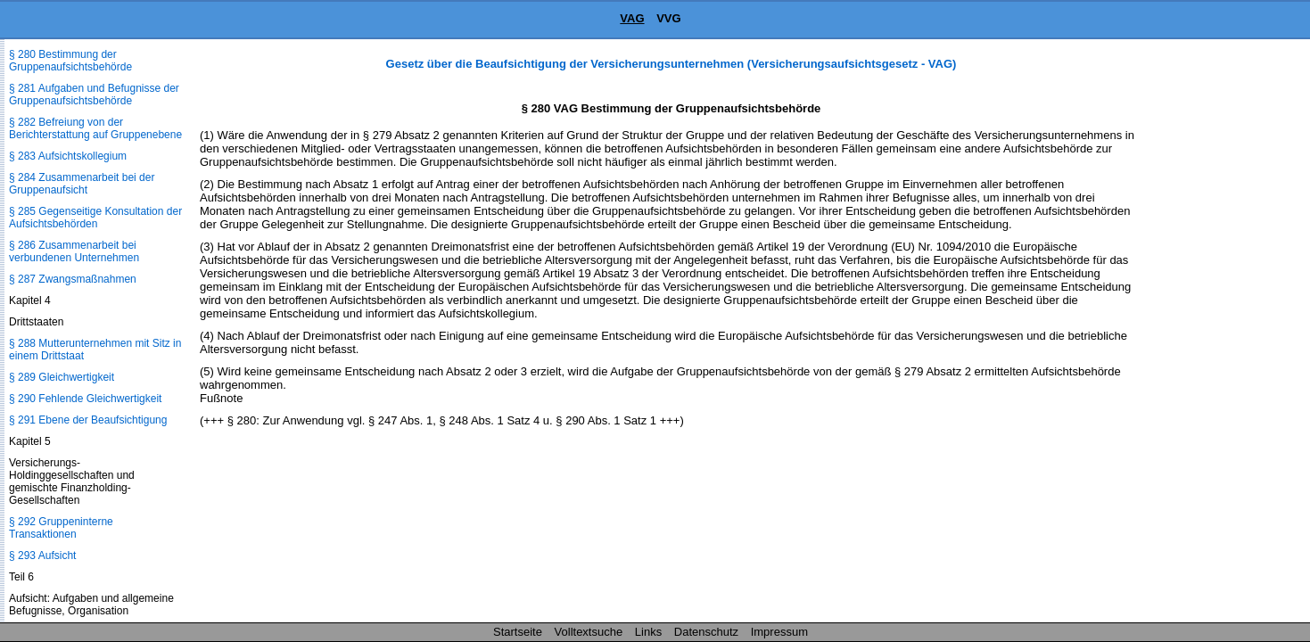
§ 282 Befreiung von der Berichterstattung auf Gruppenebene (95, 128)
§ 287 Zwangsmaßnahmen (72, 279)
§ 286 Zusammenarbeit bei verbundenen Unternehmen (74, 251)
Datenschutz (706, 631)
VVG (668, 18)
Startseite (517, 631)
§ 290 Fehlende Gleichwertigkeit (85, 398)
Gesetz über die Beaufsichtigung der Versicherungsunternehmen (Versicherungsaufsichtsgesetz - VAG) (671, 63)
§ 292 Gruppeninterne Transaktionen (61, 527)
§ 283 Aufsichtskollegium (68, 156)
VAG (632, 18)
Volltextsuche (589, 631)
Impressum (779, 631)
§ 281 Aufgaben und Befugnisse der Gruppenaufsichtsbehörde (94, 94)
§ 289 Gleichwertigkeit (61, 377)
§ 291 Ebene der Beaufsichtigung (88, 420)
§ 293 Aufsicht (42, 555)
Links (648, 631)
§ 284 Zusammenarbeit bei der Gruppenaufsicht (81, 183)
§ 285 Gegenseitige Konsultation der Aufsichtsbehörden (95, 217)
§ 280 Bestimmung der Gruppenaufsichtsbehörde (70, 60)
